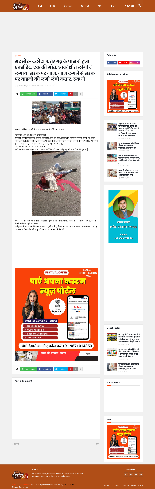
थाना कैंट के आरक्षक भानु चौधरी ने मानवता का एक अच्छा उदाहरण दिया (128, 172)
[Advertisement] (77, 32)
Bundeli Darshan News (21, 484)
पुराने (97, 444)
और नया (16, 444)
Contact (125, 485)
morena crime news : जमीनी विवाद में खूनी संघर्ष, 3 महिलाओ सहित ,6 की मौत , (129, 159)
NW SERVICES (68, 484)
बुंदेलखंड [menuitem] (68, 6)
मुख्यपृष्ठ (18, 55)
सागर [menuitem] (52, 6)
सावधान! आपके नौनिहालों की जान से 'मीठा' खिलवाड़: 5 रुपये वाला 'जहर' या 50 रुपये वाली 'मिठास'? (128, 353)
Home (106, 485)
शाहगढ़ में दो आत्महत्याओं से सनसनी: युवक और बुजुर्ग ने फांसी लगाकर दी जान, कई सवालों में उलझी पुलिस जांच (129, 338)
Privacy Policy (137, 485)
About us (115, 485)
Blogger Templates (20, 487)
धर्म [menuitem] (99, 6)
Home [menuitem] (39, 6)
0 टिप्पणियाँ (50, 86)
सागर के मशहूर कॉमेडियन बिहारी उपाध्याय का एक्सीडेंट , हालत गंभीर (128, 145)
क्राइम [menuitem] (113, 6)
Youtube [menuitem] (129, 6)
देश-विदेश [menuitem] (85, 6)
